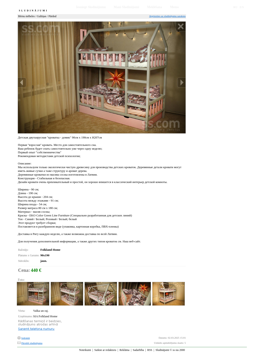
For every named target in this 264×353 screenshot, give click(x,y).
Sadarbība (138, 350)
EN (242, 7)
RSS (149, 350)
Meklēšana (154, 7)
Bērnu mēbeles (26, 16)
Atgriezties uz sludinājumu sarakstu (167, 16)
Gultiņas (41, 16)
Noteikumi (85, 350)
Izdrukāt (25, 338)
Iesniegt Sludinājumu (91, 7)
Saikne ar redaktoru (105, 350)
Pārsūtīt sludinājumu (31, 343)
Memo (174, 7)
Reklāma (124, 350)
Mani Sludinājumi (126, 7)
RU (235, 7)
